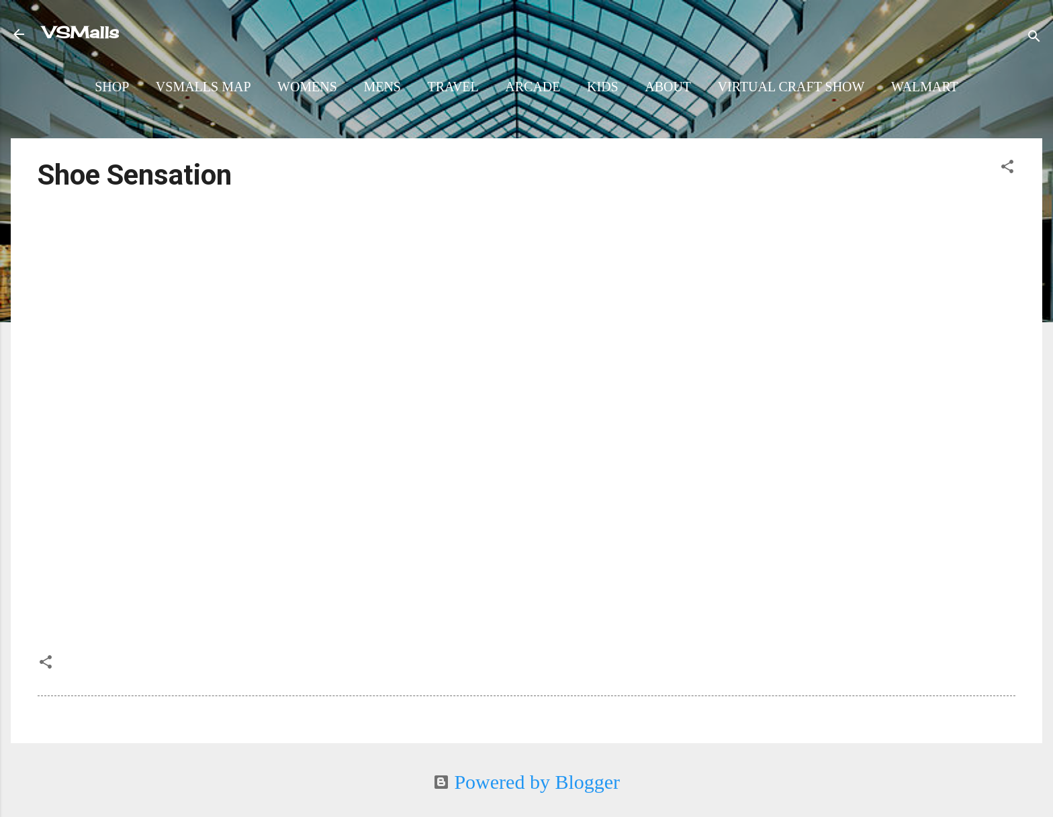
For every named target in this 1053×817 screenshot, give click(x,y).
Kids (603, 86)
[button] (1007, 167)
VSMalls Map (203, 86)
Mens (382, 86)
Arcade (532, 86)
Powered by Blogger (526, 782)
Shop (112, 86)
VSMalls (81, 32)
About (668, 86)
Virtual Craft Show (791, 86)
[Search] (1034, 36)
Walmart (924, 86)
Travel (452, 86)
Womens (307, 86)
